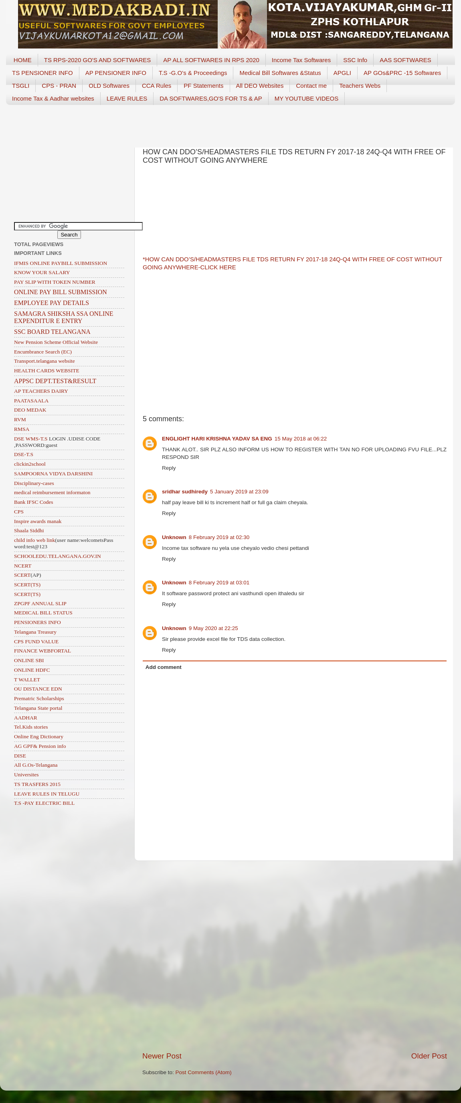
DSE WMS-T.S (31, 439)
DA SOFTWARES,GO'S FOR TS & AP (211, 98)
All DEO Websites (260, 85)
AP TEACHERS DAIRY (41, 391)
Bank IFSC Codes (33, 502)
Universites (26, 775)
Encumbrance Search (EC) (43, 352)
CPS (19, 512)
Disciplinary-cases (34, 483)
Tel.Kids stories (31, 727)
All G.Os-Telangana (36, 765)
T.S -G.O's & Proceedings (193, 72)
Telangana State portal (38, 708)
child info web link (34, 540)
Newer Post (162, 1056)
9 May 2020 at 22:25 (213, 628)
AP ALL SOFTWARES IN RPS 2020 (211, 60)
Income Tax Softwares (301, 60)
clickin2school (30, 464)
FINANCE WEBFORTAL (42, 651)
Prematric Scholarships (39, 698)
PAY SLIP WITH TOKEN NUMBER (54, 282)
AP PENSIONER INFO (115, 72)
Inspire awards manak (37, 521)
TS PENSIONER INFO (42, 72)
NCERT (22, 566)
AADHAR (25, 718)
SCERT (22, 575)
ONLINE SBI (29, 660)
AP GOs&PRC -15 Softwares (402, 72)
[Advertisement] (230, 123)
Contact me (311, 85)
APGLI (342, 72)
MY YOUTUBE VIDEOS (307, 98)
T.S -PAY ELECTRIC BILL (44, 803)
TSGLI (20, 85)
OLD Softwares (109, 85)
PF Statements (203, 85)
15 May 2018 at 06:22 (301, 439)
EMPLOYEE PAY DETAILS (51, 302)
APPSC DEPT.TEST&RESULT (55, 381)
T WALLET (27, 680)
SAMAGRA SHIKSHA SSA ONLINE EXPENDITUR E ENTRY (63, 317)
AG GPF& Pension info (40, 746)
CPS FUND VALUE (36, 641)
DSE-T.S (23, 454)
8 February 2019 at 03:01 (219, 583)
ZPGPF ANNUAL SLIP (40, 603)
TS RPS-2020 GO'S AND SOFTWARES (97, 60)
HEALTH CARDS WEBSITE (46, 371)
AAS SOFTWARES (405, 60)
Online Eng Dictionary (38, 736)
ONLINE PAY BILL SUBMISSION (60, 292)
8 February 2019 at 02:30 (219, 537)
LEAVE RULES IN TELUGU (46, 794)
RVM (20, 419)
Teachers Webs (359, 85)
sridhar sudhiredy (185, 492)
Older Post (429, 1056)
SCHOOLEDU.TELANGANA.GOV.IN (57, 556)
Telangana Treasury (35, 632)
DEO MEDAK (30, 410)
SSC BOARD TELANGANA (52, 331)
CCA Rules (156, 85)
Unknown (174, 537)
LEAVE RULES (127, 98)
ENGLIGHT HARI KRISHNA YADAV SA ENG (217, 439)
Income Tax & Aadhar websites (53, 98)
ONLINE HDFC (32, 670)
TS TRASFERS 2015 (37, 784)
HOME (23, 60)
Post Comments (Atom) (204, 1072)
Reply (169, 468)
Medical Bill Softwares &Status (280, 72)
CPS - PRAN (59, 85)
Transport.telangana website (44, 361)
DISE (20, 756)
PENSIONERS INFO (37, 622)
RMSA (21, 429)
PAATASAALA (31, 401)
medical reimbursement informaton (52, 492)
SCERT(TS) (27, 585)
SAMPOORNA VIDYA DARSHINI (53, 474)
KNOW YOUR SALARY (42, 272)
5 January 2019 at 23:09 (239, 492)
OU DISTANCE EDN (38, 689)
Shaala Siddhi (29, 530)
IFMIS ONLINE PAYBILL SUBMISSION (60, 263)
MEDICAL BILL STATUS (43, 613)
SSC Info (355, 60)
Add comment (164, 667)
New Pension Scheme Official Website (56, 342)
